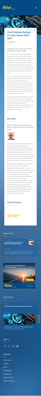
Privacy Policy (8, 377)
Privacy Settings (9, 381)
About (5, 367)
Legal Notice (7, 360)
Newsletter (7, 374)
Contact (6, 364)
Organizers (7, 370)
